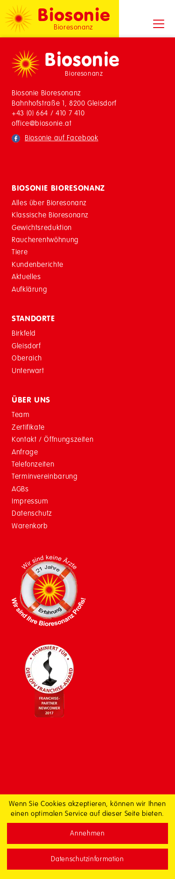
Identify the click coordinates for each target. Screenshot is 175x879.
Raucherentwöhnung (45, 240)
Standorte (33, 318)
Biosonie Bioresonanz (58, 188)
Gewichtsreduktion (42, 227)
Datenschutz (32, 513)
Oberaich (27, 358)
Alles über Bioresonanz (49, 203)
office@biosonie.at (42, 123)
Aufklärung (29, 289)
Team (21, 414)
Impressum (30, 501)
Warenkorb (30, 526)
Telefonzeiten (33, 464)
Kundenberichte (37, 264)
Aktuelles (26, 277)
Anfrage (25, 452)
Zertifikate (28, 427)
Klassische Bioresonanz (50, 215)
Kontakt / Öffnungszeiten (52, 439)
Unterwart (28, 371)
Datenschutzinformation (87, 859)
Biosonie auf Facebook (61, 138)
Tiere (20, 252)
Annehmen (87, 833)
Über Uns (31, 399)
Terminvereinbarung (45, 476)
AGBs (20, 489)
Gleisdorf (26, 346)
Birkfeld (24, 333)
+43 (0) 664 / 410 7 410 (48, 113)
